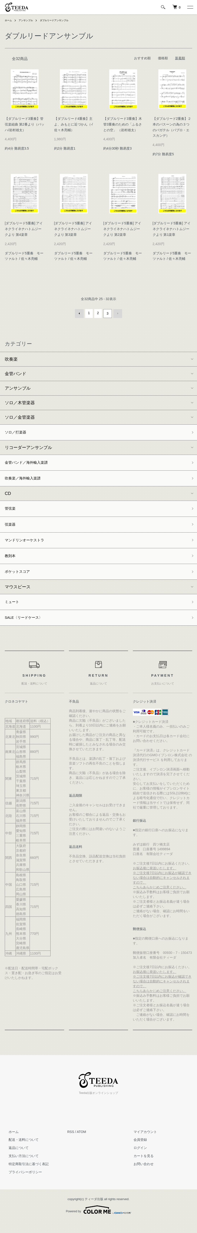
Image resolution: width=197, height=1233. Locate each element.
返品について (15, 1160)
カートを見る (140, 1168)
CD (8, 496)
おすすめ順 (142, 58)
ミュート (13, 611)
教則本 (11, 563)
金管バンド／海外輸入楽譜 (30, 463)
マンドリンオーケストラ (28, 546)
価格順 (163, 58)
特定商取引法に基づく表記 (25, 1176)
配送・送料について (20, 1152)
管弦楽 (11, 512)
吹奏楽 (11, 358)
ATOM (81, 1144)
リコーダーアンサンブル (28, 447)
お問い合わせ (140, 1176)
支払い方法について (20, 1168)
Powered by (98, 1221)
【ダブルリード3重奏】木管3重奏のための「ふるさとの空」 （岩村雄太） (122, 124)
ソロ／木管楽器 (20, 401)
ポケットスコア (20, 580)
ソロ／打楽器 (18, 431)
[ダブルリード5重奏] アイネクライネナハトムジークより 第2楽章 (122, 229)
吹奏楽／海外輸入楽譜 (26, 480)
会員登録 (136, 1152)
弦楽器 (11, 529)
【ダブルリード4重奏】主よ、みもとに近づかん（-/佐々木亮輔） (73, 124)
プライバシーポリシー (21, 1184)
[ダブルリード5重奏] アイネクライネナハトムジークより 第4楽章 (24, 229)
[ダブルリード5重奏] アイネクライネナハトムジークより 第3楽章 (73, 229)
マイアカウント (141, 1144)
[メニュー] (190, 7)
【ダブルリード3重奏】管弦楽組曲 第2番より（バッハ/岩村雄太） (24, 124)
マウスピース (18, 596)
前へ (80, 313)
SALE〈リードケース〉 (27, 629)
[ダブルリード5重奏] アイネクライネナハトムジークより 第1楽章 (172, 229)
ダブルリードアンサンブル (61, 20)
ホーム (9, 20)
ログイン (136, 1160)
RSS (70, 1144)
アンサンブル (28, 20)
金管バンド (15, 372)
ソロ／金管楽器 (20, 416)
